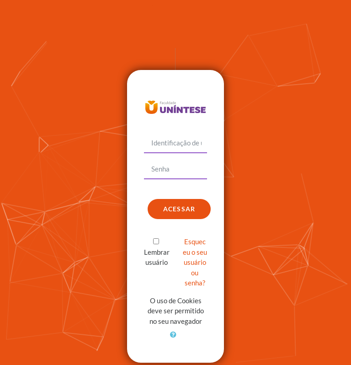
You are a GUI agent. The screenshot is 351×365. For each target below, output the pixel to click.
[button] (175, 340)
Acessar (179, 209)
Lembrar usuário (157, 257)
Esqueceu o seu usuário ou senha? (195, 262)
